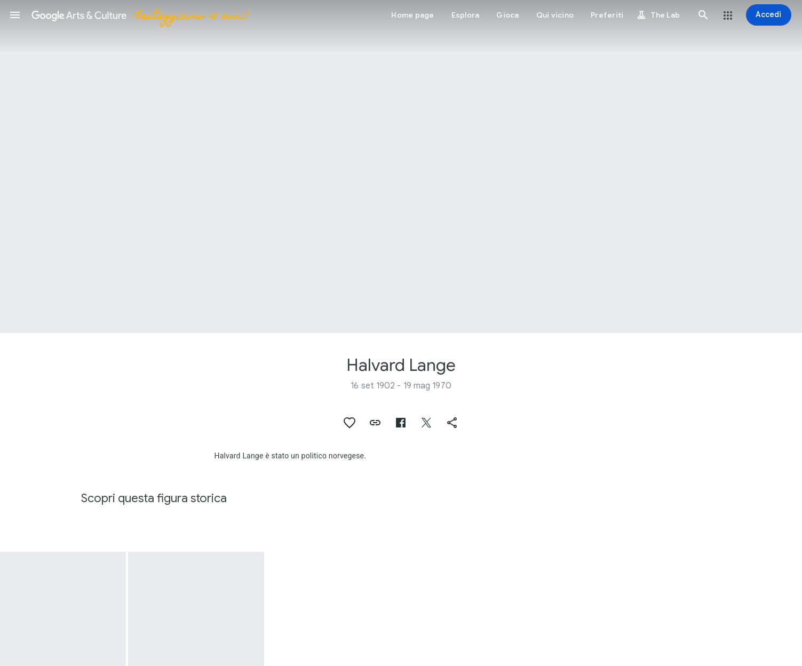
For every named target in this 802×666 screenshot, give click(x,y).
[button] (15, 15)
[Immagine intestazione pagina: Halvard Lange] (401, 166)
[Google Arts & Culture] (139, 15)
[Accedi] (768, 15)
